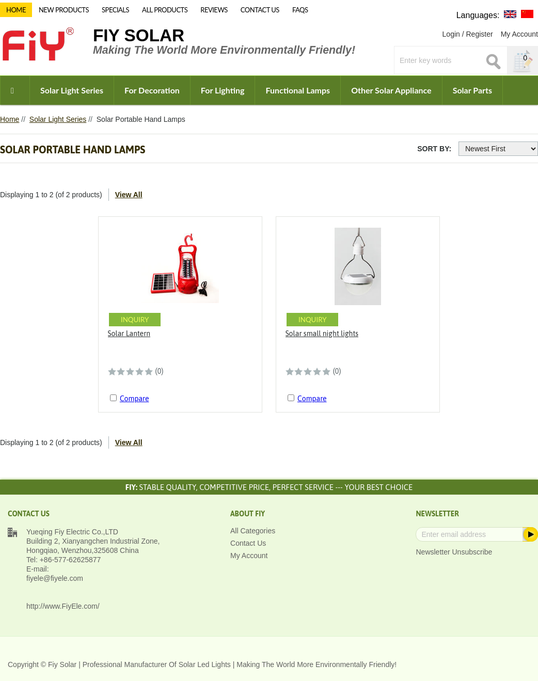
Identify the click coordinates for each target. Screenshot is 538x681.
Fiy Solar (138, 35)
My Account (519, 34)
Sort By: (434, 149)
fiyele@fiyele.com (54, 578)
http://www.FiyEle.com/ (63, 606)
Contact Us (248, 543)
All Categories (252, 530)
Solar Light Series (71, 90)
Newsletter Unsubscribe (454, 552)
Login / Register (467, 34)
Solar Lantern (129, 333)
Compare (134, 398)
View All (129, 195)
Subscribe (529, 534)
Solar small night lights (322, 333)
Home (9, 119)
